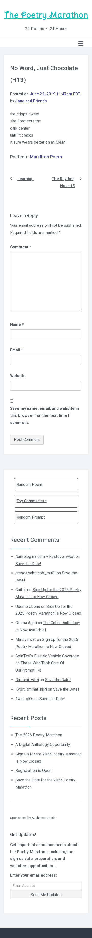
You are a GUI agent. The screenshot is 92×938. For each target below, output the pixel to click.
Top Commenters (32, 501)
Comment (20, 247)
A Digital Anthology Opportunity (42, 744)
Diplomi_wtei (27, 679)
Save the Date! (28, 563)
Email (16, 350)
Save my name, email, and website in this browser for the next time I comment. (44, 415)
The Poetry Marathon (46, 15)
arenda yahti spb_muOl (35, 573)
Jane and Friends (31, 101)
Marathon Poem (46, 156)
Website (18, 375)
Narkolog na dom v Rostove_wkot (45, 556)
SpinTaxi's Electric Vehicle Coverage (47, 656)
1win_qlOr (24, 698)
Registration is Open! (34, 770)
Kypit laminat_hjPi (31, 689)
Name (17, 324)
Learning (25, 178)
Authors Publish (43, 817)
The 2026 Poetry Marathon (38, 735)
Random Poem (29, 484)
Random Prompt (31, 517)
